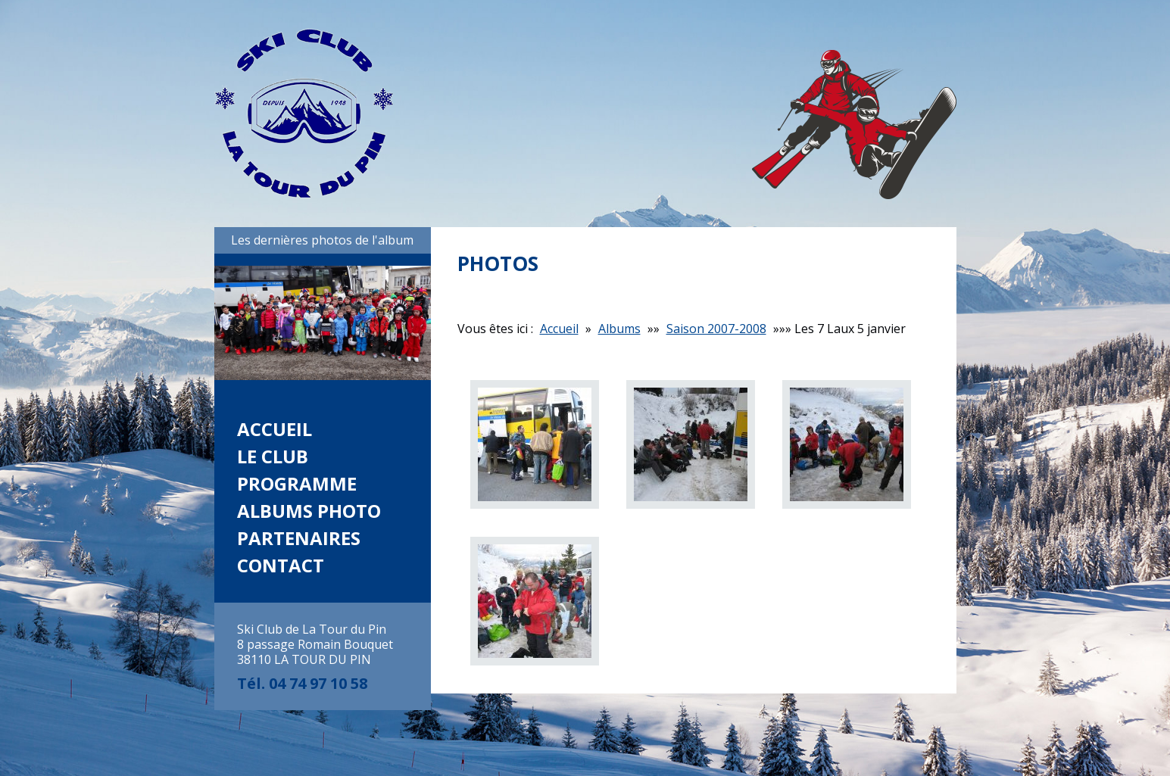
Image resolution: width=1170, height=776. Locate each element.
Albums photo (309, 510)
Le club (272, 456)
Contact (280, 565)
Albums (619, 328)
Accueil (274, 428)
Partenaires (298, 537)
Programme (297, 483)
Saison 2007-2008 (716, 328)
